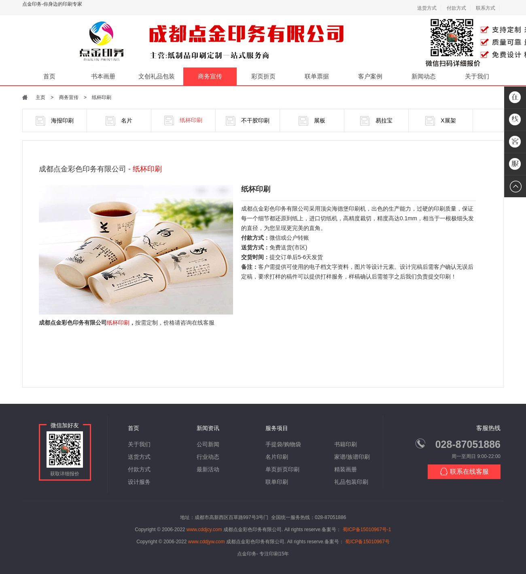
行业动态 (208, 457)
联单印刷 (276, 482)
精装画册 (345, 469)
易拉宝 (376, 121)
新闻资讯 (208, 428)
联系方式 (485, 8)
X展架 (440, 121)
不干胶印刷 (247, 121)
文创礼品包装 (156, 76)
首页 (49, 76)
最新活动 (208, 469)
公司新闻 (208, 444)
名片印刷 (276, 457)
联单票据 (317, 76)
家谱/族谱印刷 (352, 457)
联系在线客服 (464, 471)
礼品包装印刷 (351, 482)
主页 (40, 97)
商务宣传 (210, 76)
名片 (119, 121)
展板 (312, 121)
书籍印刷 (345, 444)
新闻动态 (423, 76)
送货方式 (427, 8)
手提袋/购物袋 (283, 444)
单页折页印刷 (282, 469)
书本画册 (103, 76)
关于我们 (477, 76)
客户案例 (370, 76)
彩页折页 (263, 76)
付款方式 (456, 8)
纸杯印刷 (101, 97)
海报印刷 (55, 121)
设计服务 (139, 482)
